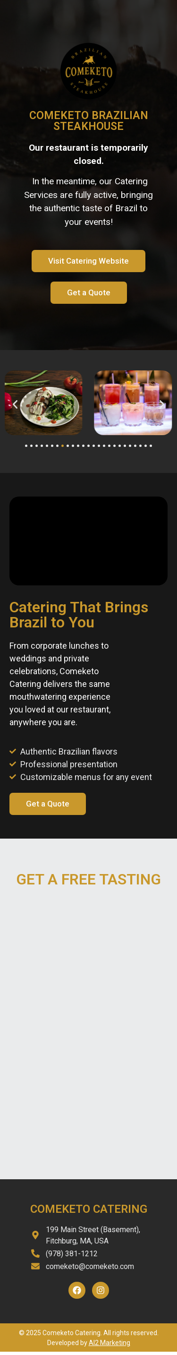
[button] (15, 404)
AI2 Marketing (109, 1342)
